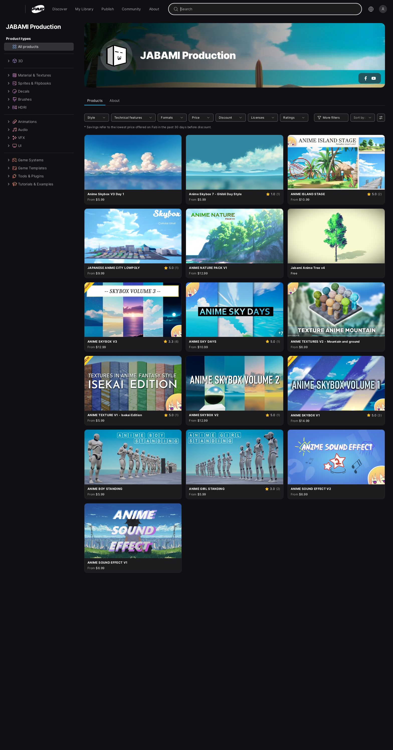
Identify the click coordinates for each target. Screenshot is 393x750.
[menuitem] (59, 9)
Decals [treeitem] (18, 91)
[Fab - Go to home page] (38, 9)
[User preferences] (381, 118)
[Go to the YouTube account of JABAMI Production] (374, 78)
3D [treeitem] (14, 60)
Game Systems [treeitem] (24, 160)
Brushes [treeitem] (19, 99)
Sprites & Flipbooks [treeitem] (28, 83)
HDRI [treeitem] (16, 107)
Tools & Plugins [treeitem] (25, 176)
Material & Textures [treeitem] (28, 75)
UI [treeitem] (14, 145)
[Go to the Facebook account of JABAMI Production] (366, 78)
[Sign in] (383, 9)
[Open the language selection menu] (371, 9)
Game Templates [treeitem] (26, 168)
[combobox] (268, 9)
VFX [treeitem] (15, 137)
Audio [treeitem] (17, 129)
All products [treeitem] (25, 46)
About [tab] (115, 100)
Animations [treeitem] (21, 121)
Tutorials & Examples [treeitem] (29, 184)
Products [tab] (95, 100)
